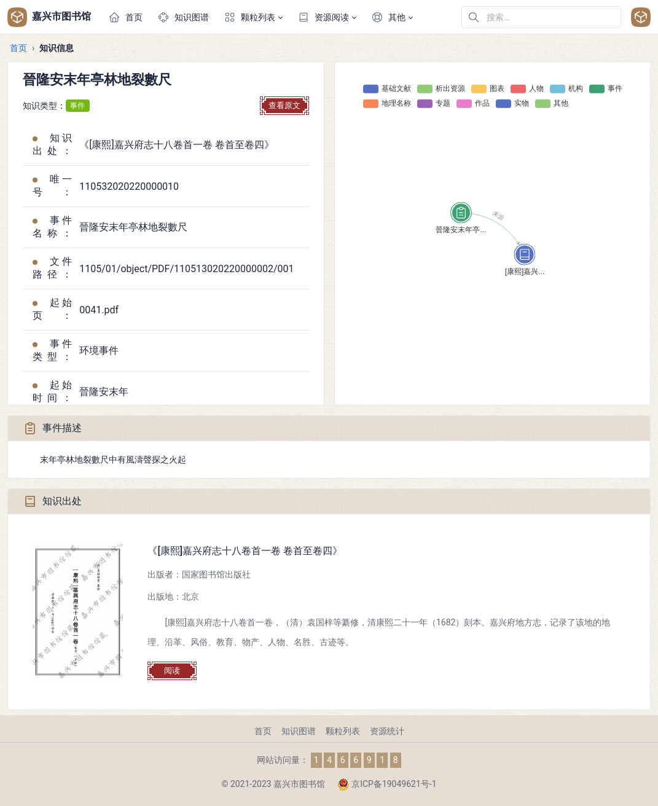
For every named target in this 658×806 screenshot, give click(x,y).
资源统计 (387, 731)
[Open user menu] (641, 17)
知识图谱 (298, 731)
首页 (18, 48)
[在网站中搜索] (541, 17)
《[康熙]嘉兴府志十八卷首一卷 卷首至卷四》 (244, 551)
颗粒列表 (343, 731)
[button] (253, 17)
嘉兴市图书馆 (49, 17)
